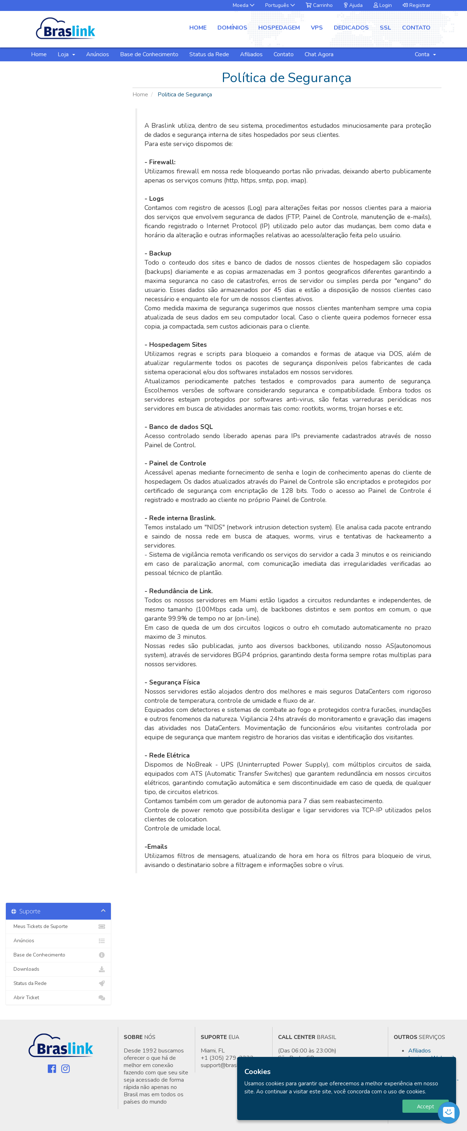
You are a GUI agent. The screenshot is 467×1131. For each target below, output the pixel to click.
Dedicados (351, 28)
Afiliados (251, 54)
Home (198, 28)
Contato (416, 28)
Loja (66, 54)
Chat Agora (319, 54)
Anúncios (97, 54)
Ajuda (353, 5)
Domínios (232, 28)
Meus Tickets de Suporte (58, 926)
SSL (385, 28)
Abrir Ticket (58, 997)
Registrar (417, 5)
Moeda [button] (243, 5)
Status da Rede (209, 54)
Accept (425, 1106)
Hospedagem (279, 28)
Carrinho (319, 5)
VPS (317, 28)
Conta (425, 54)
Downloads (58, 969)
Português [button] (280, 5)
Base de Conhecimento (149, 54)
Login (383, 5)
